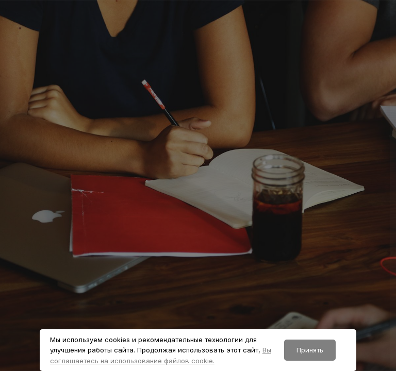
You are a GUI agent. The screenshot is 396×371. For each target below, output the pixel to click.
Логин (206, 161)
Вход (287, 312)
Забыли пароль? (353, 258)
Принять (309, 350)
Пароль (209, 211)
